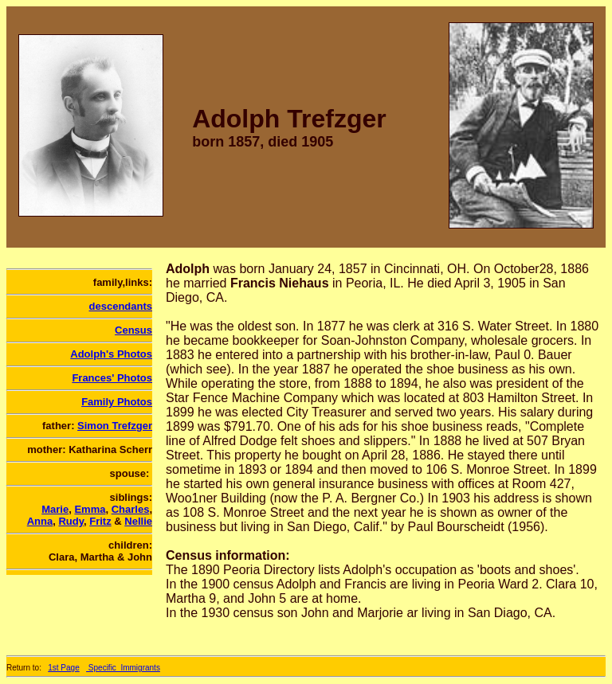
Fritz (100, 521)
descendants (120, 306)
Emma (89, 509)
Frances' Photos (112, 378)
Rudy (71, 521)
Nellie (138, 521)
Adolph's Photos (111, 354)
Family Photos (116, 402)
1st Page (63, 667)
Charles (131, 509)
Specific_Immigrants (123, 667)
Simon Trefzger (114, 426)
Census (133, 330)
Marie (55, 509)
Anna (40, 521)
